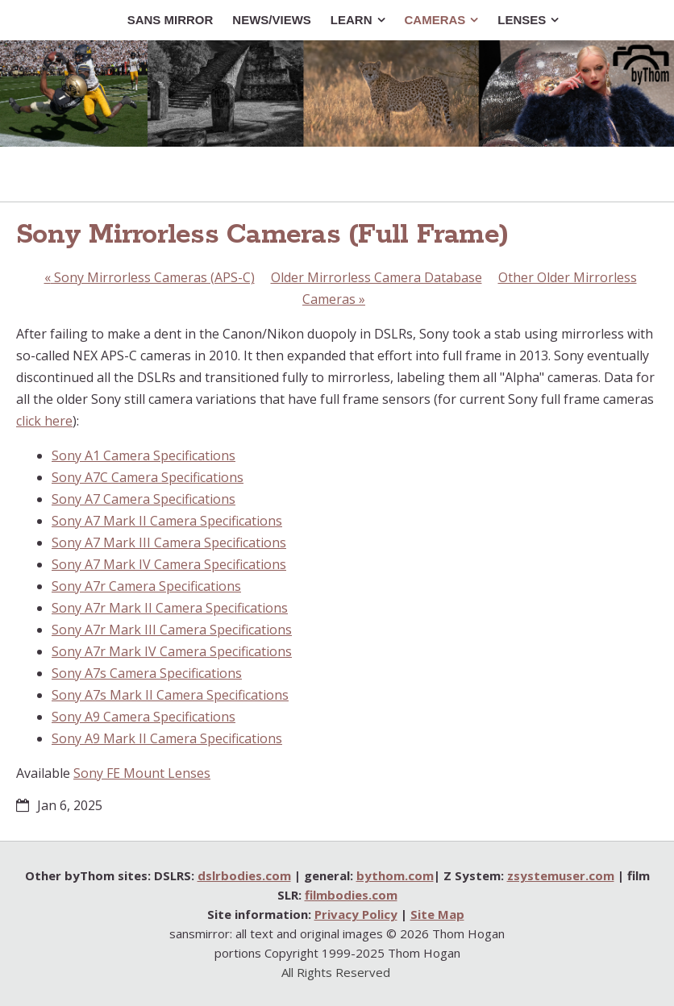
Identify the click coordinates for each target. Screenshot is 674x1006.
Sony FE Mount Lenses (141, 773)
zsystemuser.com (560, 875)
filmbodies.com (351, 895)
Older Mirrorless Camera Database (376, 277)
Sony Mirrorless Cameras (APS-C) (149, 277)
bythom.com (395, 875)
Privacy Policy (355, 914)
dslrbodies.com (244, 875)
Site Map (437, 914)
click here (44, 421)
